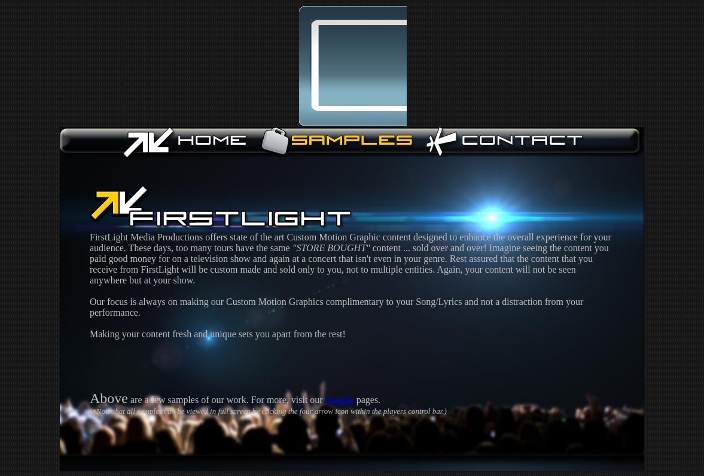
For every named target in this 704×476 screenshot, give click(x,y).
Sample (339, 400)
